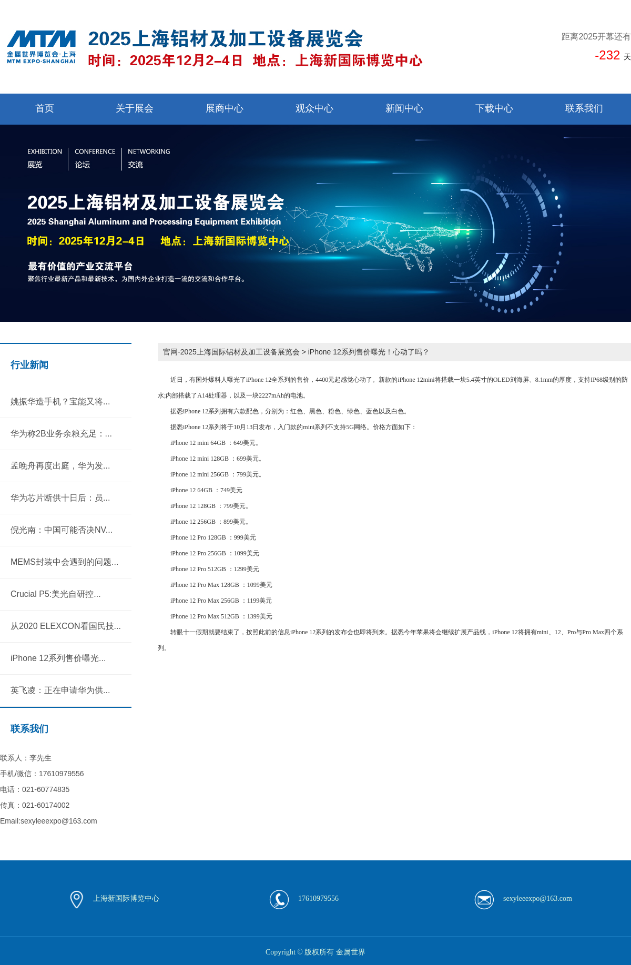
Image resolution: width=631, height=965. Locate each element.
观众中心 (314, 108)
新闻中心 (404, 108)
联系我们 (584, 108)
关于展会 (135, 108)
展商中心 (224, 108)
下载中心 (494, 108)
